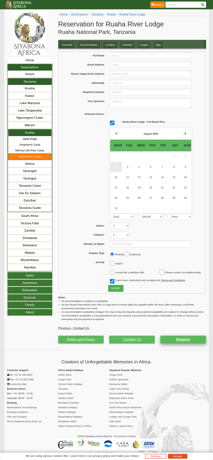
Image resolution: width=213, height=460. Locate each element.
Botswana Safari (118, 384)
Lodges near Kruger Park (123, 416)
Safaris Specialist (118, 379)
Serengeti (30, 171)
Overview (67, 44)
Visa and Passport (17, 416)
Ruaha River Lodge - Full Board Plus (143, 121)
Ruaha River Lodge (29, 156)
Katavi (29, 96)
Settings (155, 456)
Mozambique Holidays (70, 416)
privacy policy (101, 455)
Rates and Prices (81, 339)
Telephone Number (93, 92)
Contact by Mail (17, 384)
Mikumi (30, 125)
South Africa (30, 216)
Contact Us (132, 339)
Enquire (183, 339)
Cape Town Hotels (119, 388)
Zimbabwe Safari (67, 421)
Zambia (29, 230)
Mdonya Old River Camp (29, 150)
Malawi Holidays (67, 412)
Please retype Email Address (87, 73)
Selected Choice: (94, 114)
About (30, 312)
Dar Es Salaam (30, 193)
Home (29, 60)
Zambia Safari (65, 398)
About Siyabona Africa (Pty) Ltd (24, 421)
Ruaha (30, 132)
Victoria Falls (30, 223)
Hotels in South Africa (121, 426)
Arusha (30, 88)
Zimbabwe (29, 238)
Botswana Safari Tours (121, 398)
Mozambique (30, 260)
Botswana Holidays (68, 402)
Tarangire (29, 178)
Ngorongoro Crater (29, 118)
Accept (177, 456)
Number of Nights (94, 244)
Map (158, 44)
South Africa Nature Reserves (125, 407)
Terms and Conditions (173, 280)
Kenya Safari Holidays (121, 393)
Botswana (30, 245)
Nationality (98, 83)
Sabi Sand (115, 421)
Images (144, 44)
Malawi (30, 252)
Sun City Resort (118, 402)
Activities (127, 44)
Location (110, 44)
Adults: (100, 225)
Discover (30, 297)
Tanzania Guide (30, 208)
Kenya (29, 74)
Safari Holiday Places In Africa (74, 426)
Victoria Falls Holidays (70, 384)
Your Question (96, 101)
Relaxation (29, 290)
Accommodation (89, 44)
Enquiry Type (97, 253)
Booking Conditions (17, 412)
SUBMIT (115, 288)
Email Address (95, 64)
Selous (30, 163)
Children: (99, 234)
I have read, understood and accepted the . (148, 280)
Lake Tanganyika (30, 110)
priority (100, 262)
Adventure (30, 283)
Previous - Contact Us (73, 328)
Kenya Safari (65, 393)
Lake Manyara (30, 103)
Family (30, 305)
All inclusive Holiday (125, 436)
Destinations (30, 67)
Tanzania (29, 81)
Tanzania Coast (30, 185)
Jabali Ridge (30, 138)
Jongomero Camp (29, 144)
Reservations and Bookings (22, 407)
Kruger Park (64, 379)
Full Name (98, 55)
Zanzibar (30, 200)
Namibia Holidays (67, 407)
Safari (29, 275)
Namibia (30, 267)
